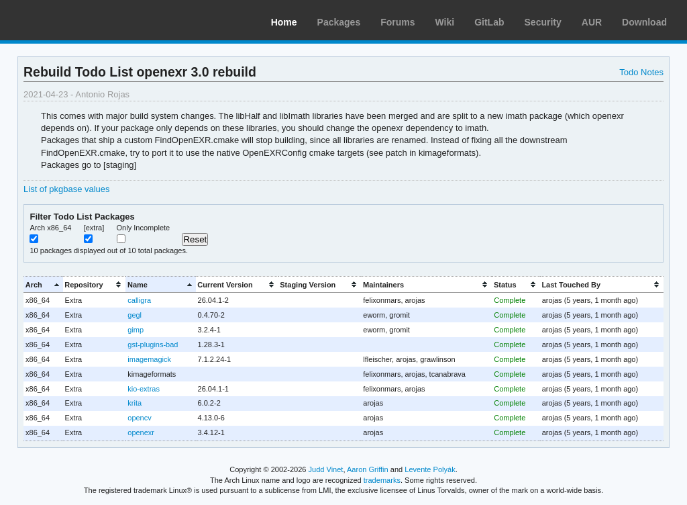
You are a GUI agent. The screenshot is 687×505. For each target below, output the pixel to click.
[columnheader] (43, 284)
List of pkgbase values (66, 189)
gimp (135, 330)
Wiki (445, 22)
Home (284, 22)
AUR (592, 22)
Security (543, 22)
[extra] (94, 228)
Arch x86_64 (50, 228)
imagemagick (149, 359)
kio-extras (143, 389)
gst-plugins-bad (152, 344)
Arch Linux (74, 20)
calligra (139, 300)
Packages (339, 22)
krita (134, 403)
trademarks (382, 480)
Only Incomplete (143, 228)
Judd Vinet (326, 469)
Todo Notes (641, 72)
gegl (134, 315)
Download (644, 22)
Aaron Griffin (367, 469)
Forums (397, 22)
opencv (139, 418)
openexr (140, 432)
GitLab (489, 22)
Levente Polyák (430, 469)
